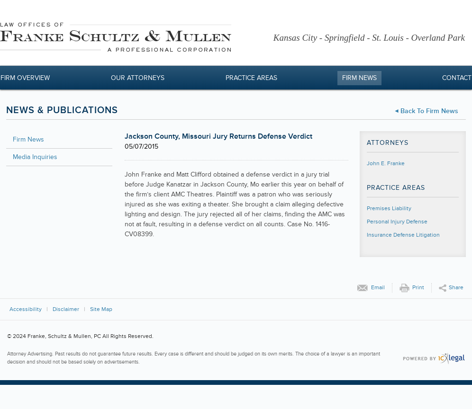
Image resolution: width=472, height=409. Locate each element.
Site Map (101, 309)
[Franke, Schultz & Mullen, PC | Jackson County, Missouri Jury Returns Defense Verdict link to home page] (115, 38)
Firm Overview (25, 78)
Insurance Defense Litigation (403, 235)
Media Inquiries (35, 157)
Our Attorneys (137, 78)
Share (456, 287)
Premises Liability (389, 208)
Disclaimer (66, 309)
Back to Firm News (429, 111)
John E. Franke (386, 163)
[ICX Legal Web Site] (434, 359)
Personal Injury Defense (397, 221)
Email (378, 287)
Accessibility (25, 309)
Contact (457, 78)
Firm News (359, 78)
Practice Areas (251, 78)
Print (418, 287)
